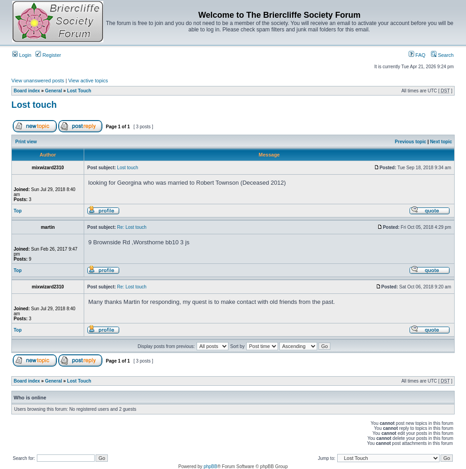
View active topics (88, 80)
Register (48, 55)
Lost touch (34, 105)
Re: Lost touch (131, 227)
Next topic (441, 141)
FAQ (417, 55)
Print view (26, 141)
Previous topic (410, 141)
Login (21, 55)
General (53, 90)
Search (442, 55)
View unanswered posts (37, 80)
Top (18, 210)
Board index (27, 90)
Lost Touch (79, 90)
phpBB (210, 466)
